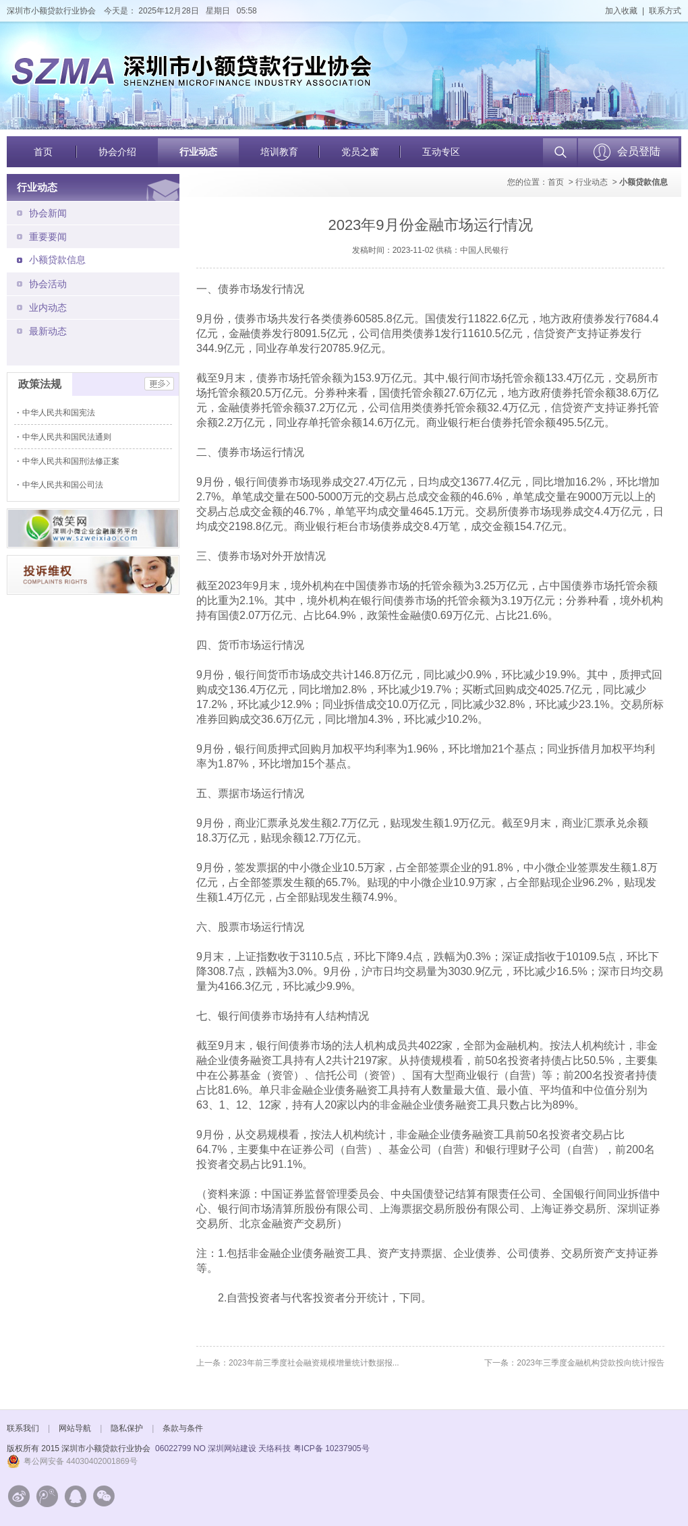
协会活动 (48, 283)
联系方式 (665, 11)
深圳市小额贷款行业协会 (51, 11)
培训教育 (279, 151)
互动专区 (441, 151)
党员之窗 (360, 151)
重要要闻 (48, 236)
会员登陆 (638, 151)
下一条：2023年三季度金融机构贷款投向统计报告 (574, 1363)
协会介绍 (117, 151)
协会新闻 (48, 213)
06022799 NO (180, 1448)
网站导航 (75, 1428)
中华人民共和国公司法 (63, 485)
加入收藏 (621, 11)
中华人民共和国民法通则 (67, 437)
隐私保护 (127, 1428)
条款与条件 (183, 1428)
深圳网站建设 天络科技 (249, 1448)
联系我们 (23, 1428)
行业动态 (198, 151)
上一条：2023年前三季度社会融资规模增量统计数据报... (297, 1363)
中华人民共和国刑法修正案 (71, 461)
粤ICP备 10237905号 (331, 1448)
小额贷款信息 (57, 259)
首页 (43, 151)
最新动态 (48, 331)
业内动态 (48, 307)
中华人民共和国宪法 (59, 412)
